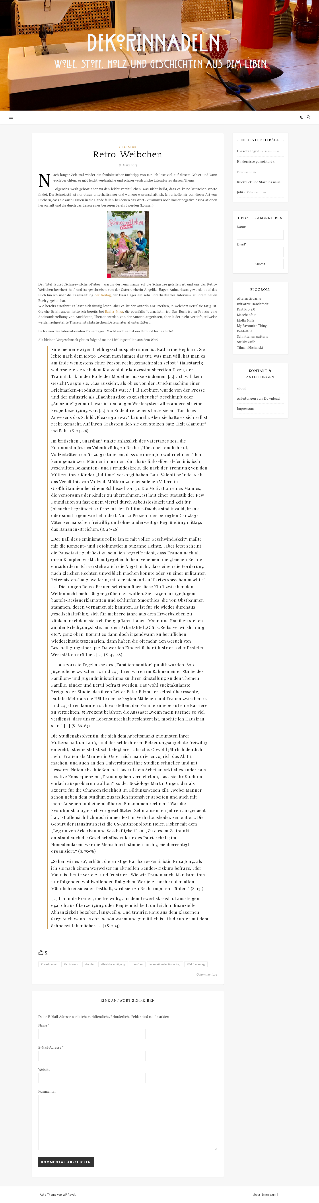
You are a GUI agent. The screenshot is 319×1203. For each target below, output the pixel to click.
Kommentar (47, 1091)
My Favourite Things (252, 325)
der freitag (103, 295)
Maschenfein (246, 314)
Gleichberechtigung (113, 964)
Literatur (127, 146)
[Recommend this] (42, 952)
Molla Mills (245, 320)
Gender (89, 964)
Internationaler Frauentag (165, 964)
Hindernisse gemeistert (254, 161)
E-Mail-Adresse (51, 1047)
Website (44, 1069)
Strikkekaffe (246, 342)
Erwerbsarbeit (49, 964)
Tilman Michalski (250, 347)
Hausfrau (137, 964)
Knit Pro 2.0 (246, 309)
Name (43, 1025)
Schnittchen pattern (252, 336)
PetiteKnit (245, 331)
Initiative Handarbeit (252, 304)
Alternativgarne (249, 298)
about (241, 388)
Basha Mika (114, 311)
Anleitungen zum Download (258, 398)
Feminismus (71, 964)
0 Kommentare (206, 975)
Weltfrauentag (196, 964)
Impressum (245, 408)
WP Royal (69, 1194)
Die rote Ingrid (248, 151)
